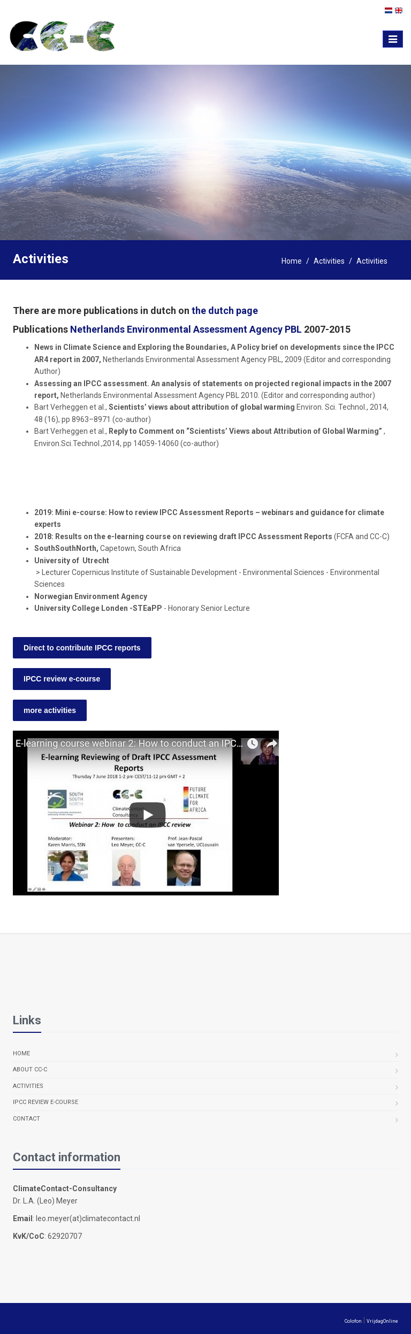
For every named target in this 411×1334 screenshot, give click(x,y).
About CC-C (30, 1069)
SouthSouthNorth (65, 548)
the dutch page (225, 310)
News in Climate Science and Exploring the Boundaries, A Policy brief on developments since (198, 347)
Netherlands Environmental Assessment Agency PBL (186, 329)
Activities (329, 261)
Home (291, 261)
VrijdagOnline (382, 1321)
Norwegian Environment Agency (90, 596)
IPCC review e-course (45, 1102)
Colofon (353, 1321)
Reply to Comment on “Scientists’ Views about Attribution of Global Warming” (245, 431)
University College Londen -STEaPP (99, 608)
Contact (26, 1118)
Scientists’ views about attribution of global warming (202, 407)
